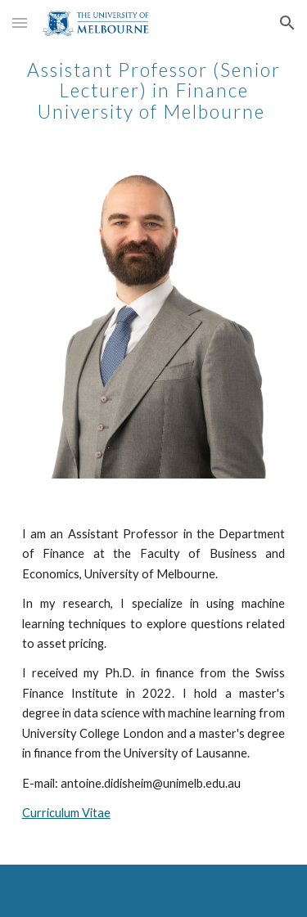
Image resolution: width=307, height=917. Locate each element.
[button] (19, 22)
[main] (154, 86)
